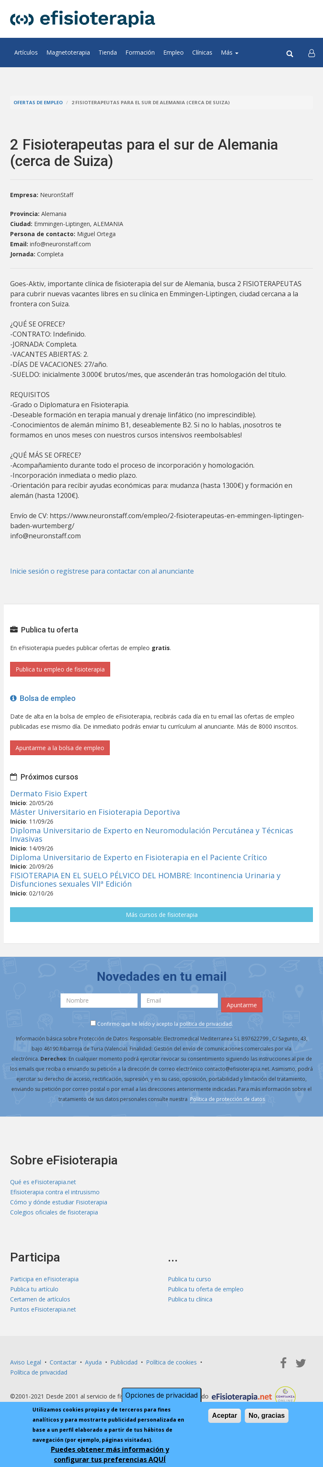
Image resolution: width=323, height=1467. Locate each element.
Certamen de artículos (40, 1299)
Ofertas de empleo (38, 102)
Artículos (26, 52)
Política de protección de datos (227, 1099)
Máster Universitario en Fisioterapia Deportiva (95, 812)
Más (229, 52)
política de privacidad (206, 1023)
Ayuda (93, 1362)
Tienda (107, 52)
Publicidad (124, 1362)
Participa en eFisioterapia (44, 1279)
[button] (311, 52)
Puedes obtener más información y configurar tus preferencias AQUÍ (110, 1454)
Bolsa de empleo (43, 698)
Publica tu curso (189, 1279)
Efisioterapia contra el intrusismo (55, 1192)
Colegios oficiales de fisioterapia (54, 1212)
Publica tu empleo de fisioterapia (60, 669)
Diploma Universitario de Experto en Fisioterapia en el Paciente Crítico (138, 857)
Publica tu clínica (190, 1299)
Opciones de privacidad (161, 1395)
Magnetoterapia (68, 52)
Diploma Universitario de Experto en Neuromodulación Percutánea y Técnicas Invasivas (151, 834)
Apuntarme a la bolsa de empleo (60, 748)
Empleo (173, 52)
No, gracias (267, 1415)
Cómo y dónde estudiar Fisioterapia (58, 1202)
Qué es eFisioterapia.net (43, 1182)
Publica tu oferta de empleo (206, 1289)
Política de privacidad (38, 1372)
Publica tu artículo (34, 1289)
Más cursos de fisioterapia (162, 915)
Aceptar (224, 1415)
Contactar (63, 1362)
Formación (140, 52)
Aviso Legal (25, 1362)
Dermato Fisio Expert (48, 793)
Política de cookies (171, 1362)
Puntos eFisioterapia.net (43, 1309)
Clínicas (202, 52)
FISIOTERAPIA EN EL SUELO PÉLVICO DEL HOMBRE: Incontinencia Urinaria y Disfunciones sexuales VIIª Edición (145, 879)
